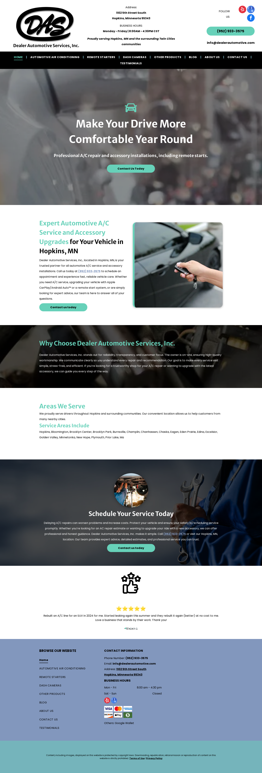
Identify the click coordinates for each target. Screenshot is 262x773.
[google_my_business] (251, 10)
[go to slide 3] (131, 628)
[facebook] (251, 18)
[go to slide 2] (128, 628)
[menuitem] (18, 57)
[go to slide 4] (134, 628)
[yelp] (242, 10)
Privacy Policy (154, 758)
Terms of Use (137, 758)
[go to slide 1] (125, 628)
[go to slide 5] (136, 628)
